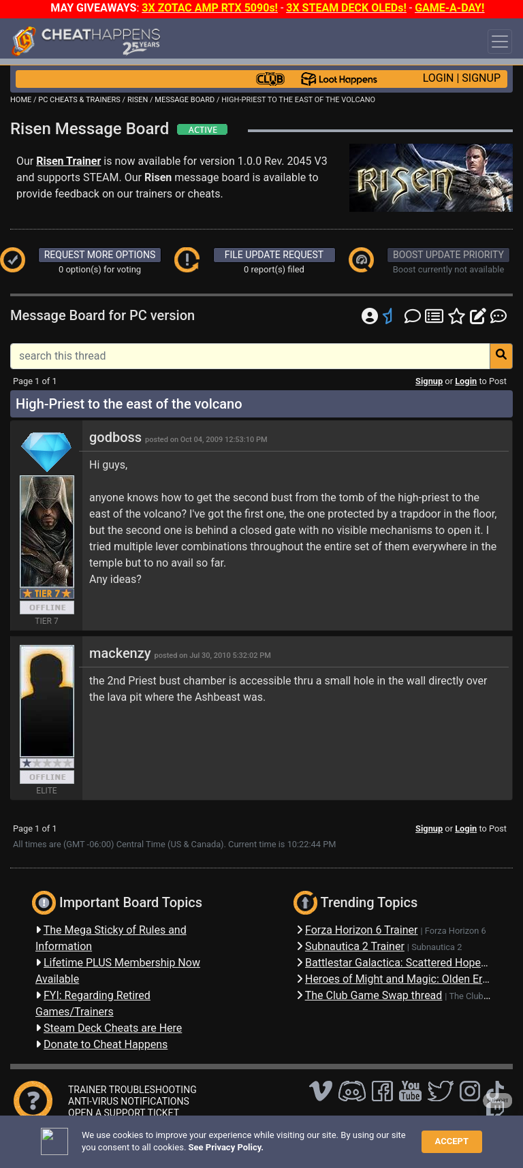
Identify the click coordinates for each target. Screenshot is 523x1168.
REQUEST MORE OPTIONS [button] (100, 254)
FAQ (216, 1137)
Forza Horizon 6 (455, 931)
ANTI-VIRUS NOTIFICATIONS (128, 1101)
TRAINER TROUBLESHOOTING (132, 1089)
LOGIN (438, 78)
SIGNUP (481, 78)
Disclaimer (254, 1137)
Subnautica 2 (436, 947)
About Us (403, 1137)
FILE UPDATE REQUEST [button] (274, 254)
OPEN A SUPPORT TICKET (123, 1112)
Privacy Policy (314, 1137)
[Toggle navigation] (500, 41)
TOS (362, 1137)
